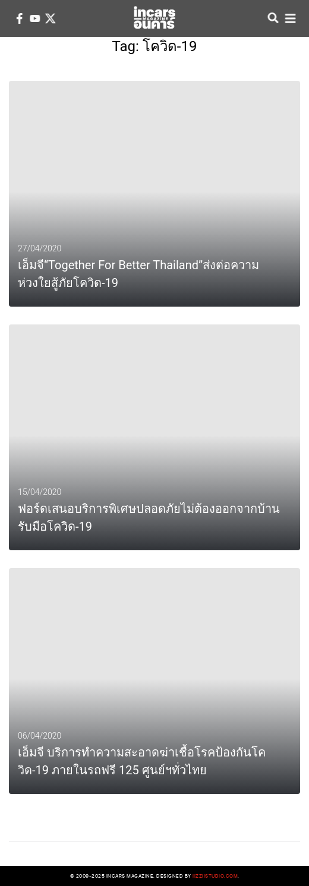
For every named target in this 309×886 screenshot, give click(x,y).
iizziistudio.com (215, 875)
